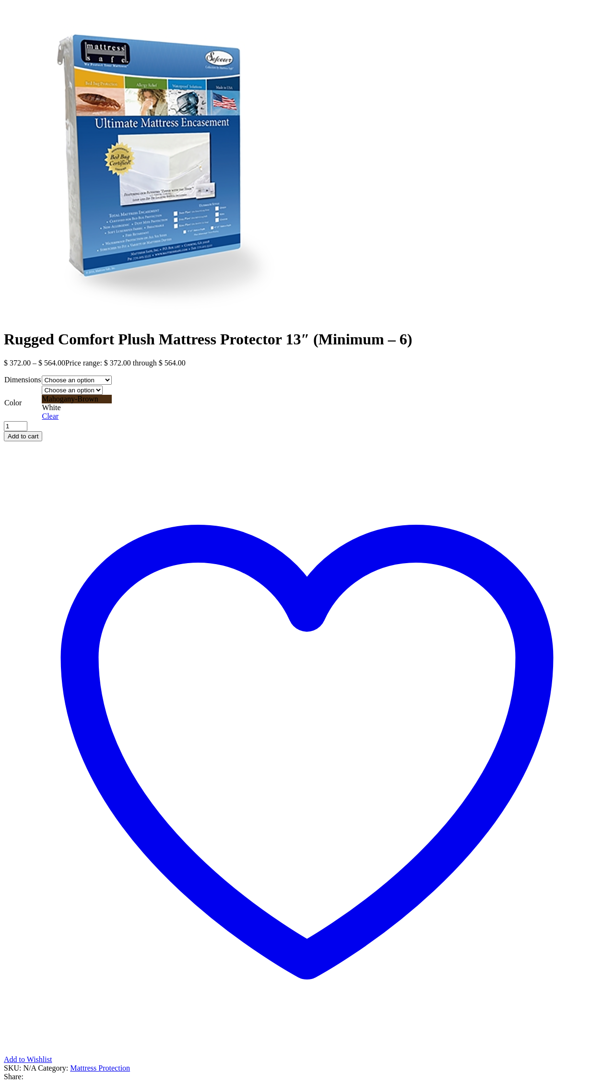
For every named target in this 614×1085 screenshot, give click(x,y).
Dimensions (22, 380)
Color (13, 403)
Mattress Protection (100, 1068)
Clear (50, 416)
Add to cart (23, 436)
